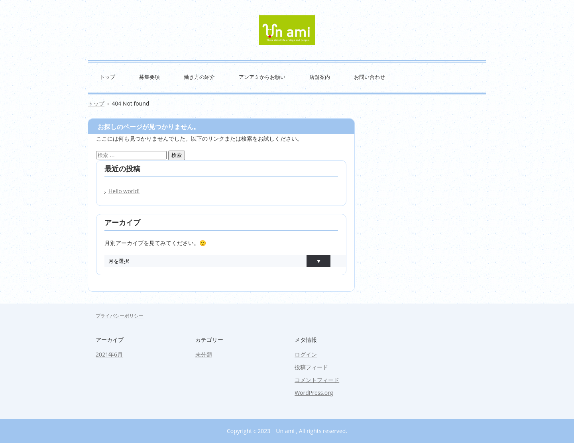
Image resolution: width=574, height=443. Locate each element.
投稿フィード (311, 367)
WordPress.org (314, 392)
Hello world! (124, 191)
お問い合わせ (369, 76)
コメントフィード (317, 380)
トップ (107, 76)
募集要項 (149, 76)
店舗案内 (319, 76)
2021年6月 (109, 354)
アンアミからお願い (262, 76)
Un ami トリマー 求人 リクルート (287, 30)
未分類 (203, 354)
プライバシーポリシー (120, 315)
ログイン (306, 354)
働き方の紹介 (199, 76)
